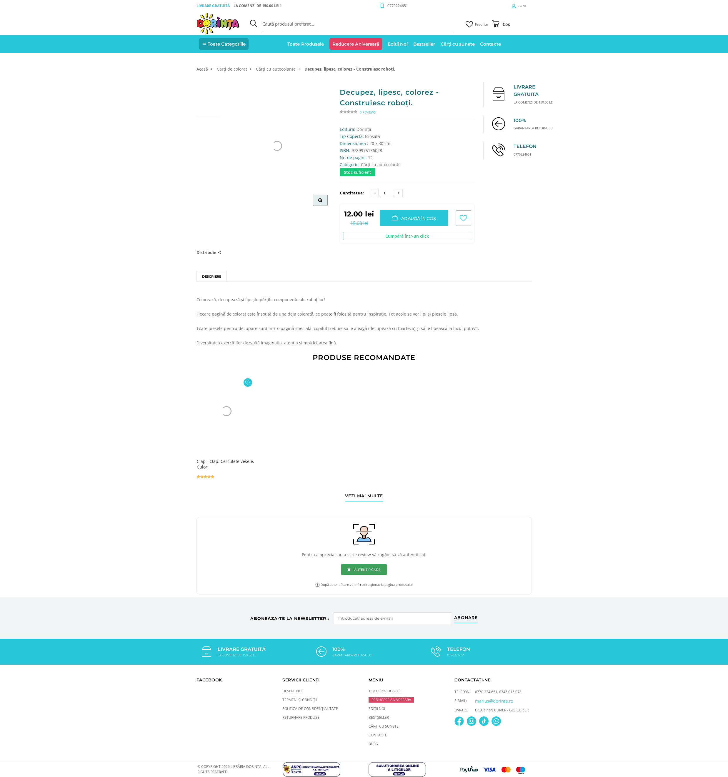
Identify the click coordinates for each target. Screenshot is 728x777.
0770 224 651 (486, 691)
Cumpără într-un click (407, 236)
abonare (467, 616)
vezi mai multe (364, 496)
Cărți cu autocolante (276, 69)
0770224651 (397, 5)
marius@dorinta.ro (494, 700)
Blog (373, 743)
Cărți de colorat (232, 69)
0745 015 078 (510, 691)
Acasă (202, 69)
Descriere (211, 276)
